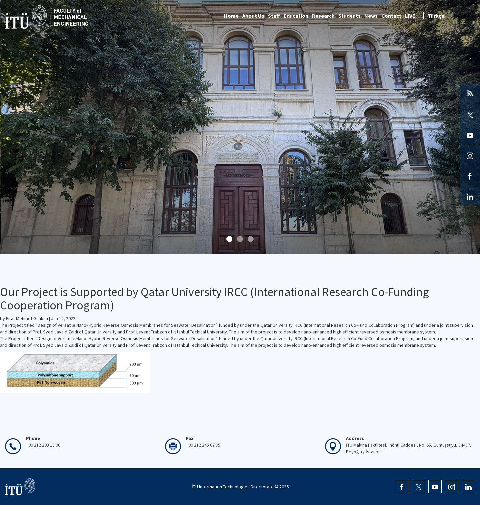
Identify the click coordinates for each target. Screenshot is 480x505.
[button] (229, 239)
